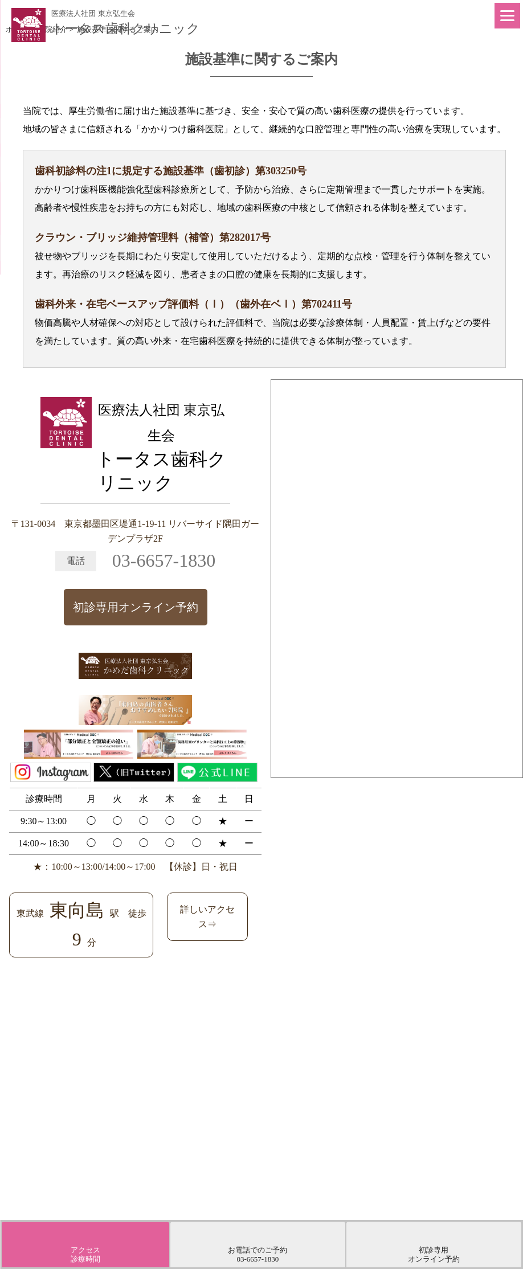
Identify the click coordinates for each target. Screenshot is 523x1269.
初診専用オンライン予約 (135, 607)
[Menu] (507, 15)
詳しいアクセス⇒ (207, 916)
